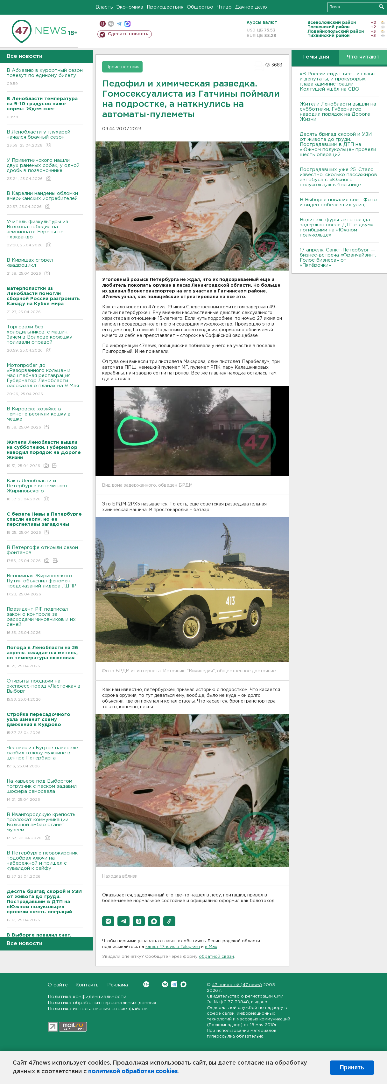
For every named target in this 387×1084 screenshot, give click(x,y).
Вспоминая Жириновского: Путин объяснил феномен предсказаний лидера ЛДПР (45, 585)
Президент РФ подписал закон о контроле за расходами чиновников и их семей (45, 621)
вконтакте (111, 24)
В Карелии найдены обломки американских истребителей (45, 200)
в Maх (211, 947)
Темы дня (315, 57)
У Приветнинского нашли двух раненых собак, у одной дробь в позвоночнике (45, 170)
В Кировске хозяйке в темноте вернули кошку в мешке (45, 418)
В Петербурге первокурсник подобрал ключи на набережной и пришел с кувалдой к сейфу (45, 865)
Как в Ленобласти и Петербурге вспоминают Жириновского (45, 490)
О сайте (58, 985)
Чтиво (224, 7)
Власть (104, 7)
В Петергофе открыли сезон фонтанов (45, 554)
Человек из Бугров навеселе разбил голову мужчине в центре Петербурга (45, 757)
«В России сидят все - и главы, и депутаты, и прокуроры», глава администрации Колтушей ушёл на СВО (338, 81)
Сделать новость (128, 34)
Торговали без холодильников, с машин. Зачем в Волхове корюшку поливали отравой (45, 339)
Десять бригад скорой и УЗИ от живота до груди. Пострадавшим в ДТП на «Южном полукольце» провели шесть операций (338, 144)
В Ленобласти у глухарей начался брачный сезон (45, 139)
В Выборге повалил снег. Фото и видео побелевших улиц (338, 202)
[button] (108, 921)
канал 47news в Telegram (172, 947)
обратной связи (216, 956)
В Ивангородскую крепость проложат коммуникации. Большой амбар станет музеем (45, 827)
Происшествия (165, 7)
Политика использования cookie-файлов (98, 1009)
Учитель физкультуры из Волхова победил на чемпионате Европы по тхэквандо (45, 234)
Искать (381, 6)
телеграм (119, 24)
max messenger (127, 24)
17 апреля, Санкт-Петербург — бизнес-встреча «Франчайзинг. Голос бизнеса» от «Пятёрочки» (338, 257)
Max (183, 984)
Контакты (87, 985)
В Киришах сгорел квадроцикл (45, 267)
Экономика (129, 7)
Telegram (174, 984)
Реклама (117, 985)
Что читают (363, 57)
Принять (352, 1067)
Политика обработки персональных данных (102, 1003)
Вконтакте (146, 984)
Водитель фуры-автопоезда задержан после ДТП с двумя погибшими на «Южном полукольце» (336, 227)
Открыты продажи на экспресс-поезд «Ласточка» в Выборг (45, 690)
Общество (200, 7)
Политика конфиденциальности (87, 997)
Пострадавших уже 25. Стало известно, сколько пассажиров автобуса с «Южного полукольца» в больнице (338, 177)
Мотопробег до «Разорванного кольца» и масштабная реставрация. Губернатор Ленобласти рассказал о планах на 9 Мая (45, 380)
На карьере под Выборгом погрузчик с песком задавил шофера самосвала (45, 790)
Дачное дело (251, 7)
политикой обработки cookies (133, 1071)
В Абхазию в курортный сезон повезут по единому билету (45, 77)
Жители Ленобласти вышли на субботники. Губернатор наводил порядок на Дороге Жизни (338, 111)
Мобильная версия (103, 24)
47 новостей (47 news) (237, 985)
